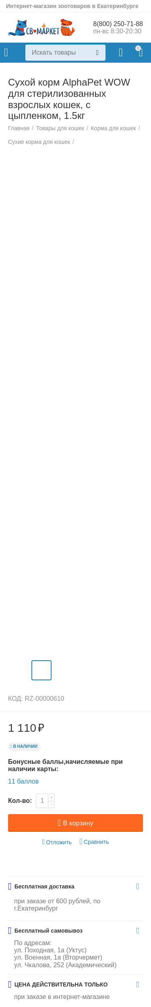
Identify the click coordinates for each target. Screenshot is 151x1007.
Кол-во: (20, 800)
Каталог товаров (6, 52)
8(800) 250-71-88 (118, 23)
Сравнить (94, 841)
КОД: (15, 698)
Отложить (57, 842)
